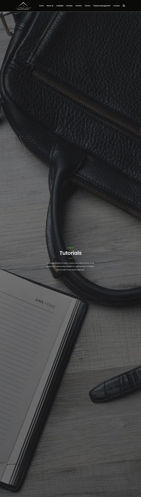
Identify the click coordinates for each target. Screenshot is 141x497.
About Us (50, 6)
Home (41, 6)
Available (59, 6)
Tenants (78, 6)
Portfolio (69, 6)
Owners (87, 6)
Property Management (101, 6)
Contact (116, 6)
